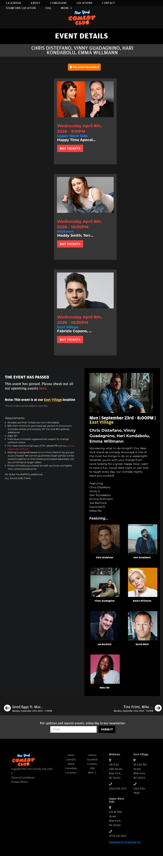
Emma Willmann (142, 600)
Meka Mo (105, 687)
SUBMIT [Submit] (107, 729)
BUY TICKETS (70, 148)
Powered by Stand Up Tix (125, 842)
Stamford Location (21, 8)
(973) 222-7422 (117, 836)
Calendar (13, 3)
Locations (85, 3)
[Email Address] (73, 729)
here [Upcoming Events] (42, 388)
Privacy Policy (19, 782)
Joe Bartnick (104, 644)
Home (71, 755)
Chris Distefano (104, 557)
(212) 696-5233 (118, 788)
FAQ (48, 8)
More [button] (66, 8)
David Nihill (142, 644)
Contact (108, 3)
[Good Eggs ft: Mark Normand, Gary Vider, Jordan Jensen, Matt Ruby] (28, 708)
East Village (53, 400)
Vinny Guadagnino (105, 600)
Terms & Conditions (23, 777)
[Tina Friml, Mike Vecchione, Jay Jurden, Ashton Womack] (138, 708)
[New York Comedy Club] (81, 17)
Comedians (58, 3)
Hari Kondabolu (142, 557)
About (35, 3)
